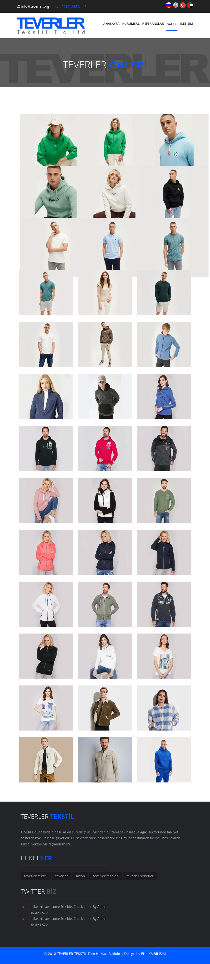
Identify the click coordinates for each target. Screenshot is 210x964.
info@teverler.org (35, 6)
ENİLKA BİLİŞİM (153, 953)
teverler (61, 876)
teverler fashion (105, 876)
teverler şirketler (140, 876)
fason (80, 876)
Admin (102, 906)
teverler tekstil (35, 876)
